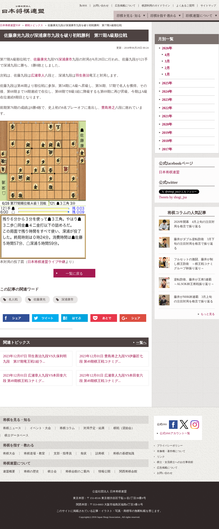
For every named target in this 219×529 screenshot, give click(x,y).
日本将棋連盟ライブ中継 (46, 262)
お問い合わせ (101, 5)
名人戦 (13, 299)
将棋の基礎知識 (123, 453)
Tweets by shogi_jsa (173, 197)
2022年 (167, 108)
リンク (161, 456)
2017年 (167, 149)
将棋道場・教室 (34, 453)
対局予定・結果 (94, 428)
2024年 (167, 91)
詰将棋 (99, 453)
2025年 (167, 83)
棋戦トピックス (34, 25)
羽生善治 (82, 75)
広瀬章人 (38, 75)
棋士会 (52, 471)
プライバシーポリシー (170, 445)
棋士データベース (17, 435)
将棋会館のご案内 (77, 471)
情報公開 (104, 471)
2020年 (167, 124)
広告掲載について (125, 5)
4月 (167, 55)
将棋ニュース (12, 428)
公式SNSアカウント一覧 (175, 433)
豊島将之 (108, 107)
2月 (167, 68)
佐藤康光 (40, 59)
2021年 (167, 116)
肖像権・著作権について (171, 451)
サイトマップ (208, 5)
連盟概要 (9, 471)
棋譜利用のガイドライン (156, 5)
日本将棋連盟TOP (10, 25)
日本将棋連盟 (169, 172)
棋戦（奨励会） (123, 428)
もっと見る (208, 314)
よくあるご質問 (185, 5)
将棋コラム (67, 428)
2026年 (167, 48)
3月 (167, 61)
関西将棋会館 (128, 471)
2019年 (167, 132)
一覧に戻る (74, 273)
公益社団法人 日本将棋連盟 (23, 9)
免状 (84, 453)
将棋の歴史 (31, 471)
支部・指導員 (63, 453)
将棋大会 (9, 453)
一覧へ (141, 342)
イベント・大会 (40, 428)
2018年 (167, 141)
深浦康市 (65, 59)
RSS (84, 5)
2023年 (167, 99)
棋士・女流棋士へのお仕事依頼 (175, 462)
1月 (167, 74)
